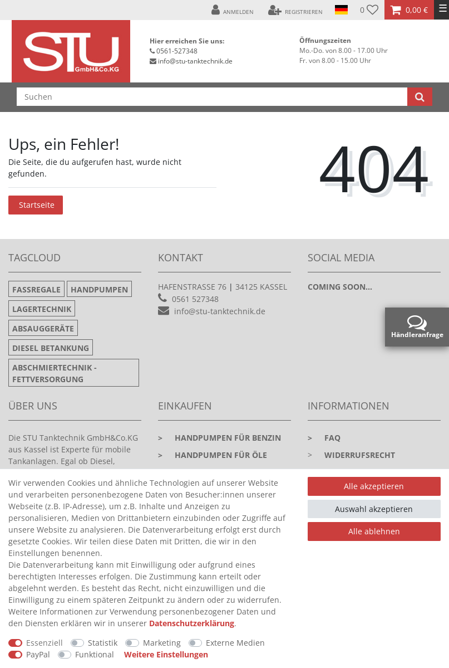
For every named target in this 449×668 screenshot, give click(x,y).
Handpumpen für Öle (212, 455)
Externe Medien (235, 642)
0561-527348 (177, 51)
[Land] (341, 10)
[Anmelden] (232, 10)
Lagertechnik (41, 309)
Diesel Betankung (50, 348)
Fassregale (36, 289)
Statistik (102, 642)
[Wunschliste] (369, 9)
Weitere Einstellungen (166, 654)
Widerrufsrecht (359, 455)
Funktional (94, 654)
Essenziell (44, 642)
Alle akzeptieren (374, 486)
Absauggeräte (43, 328)
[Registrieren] (295, 10)
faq (324, 437)
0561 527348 (195, 299)
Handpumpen (99, 289)
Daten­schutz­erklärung (191, 623)
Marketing (162, 642)
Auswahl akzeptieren (374, 509)
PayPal (38, 654)
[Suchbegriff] (212, 96)
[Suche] (419, 96)
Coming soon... (340, 286)
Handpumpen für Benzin (219, 437)
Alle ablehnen (374, 531)
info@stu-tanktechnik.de (195, 61)
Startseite (37, 204)
